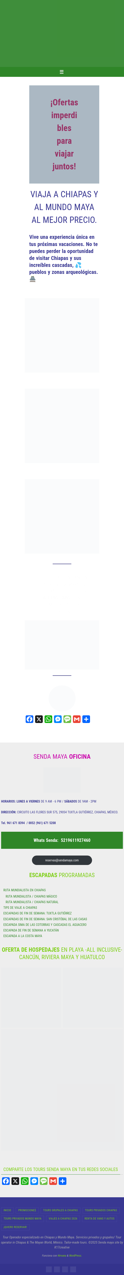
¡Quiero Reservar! (15, 1227)
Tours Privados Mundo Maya (22, 1218)
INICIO (7, 1210)
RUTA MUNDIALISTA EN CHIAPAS (24, 890)
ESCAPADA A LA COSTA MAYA (22, 936)
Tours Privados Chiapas (101, 1210)
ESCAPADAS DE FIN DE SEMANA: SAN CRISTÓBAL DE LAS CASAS (45, 919)
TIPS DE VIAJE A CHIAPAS (20, 907)
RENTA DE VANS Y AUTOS (100, 1218)
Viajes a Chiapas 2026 (63, 1218)
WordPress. (75, 1255)
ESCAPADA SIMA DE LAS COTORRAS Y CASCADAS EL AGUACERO (44, 925)
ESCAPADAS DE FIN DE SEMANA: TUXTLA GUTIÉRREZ (37, 913)
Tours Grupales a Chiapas (60, 1210)
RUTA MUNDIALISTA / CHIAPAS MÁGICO (31, 896)
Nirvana (62, 1255)
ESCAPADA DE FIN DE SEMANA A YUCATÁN (31, 930)
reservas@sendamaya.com (62, 860)
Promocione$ (27, 1210)
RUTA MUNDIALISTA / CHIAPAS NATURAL (32, 902)
